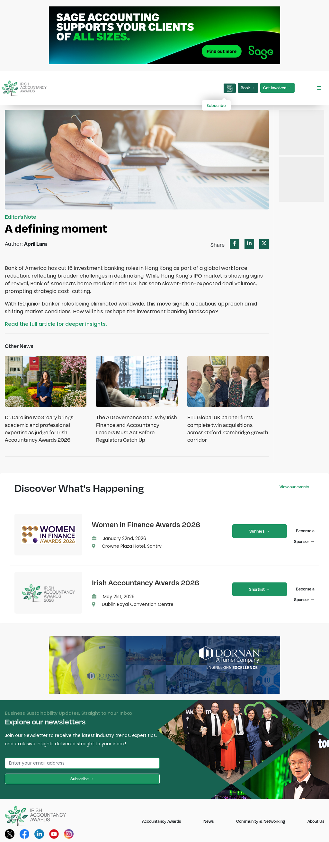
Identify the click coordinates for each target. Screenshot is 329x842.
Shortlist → (259, 589)
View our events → (297, 486)
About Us (315, 821)
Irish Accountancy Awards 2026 (145, 582)
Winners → (259, 531)
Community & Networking (260, 821)
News (208, 821)
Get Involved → (277, 87)
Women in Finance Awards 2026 (146, 524)
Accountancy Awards (161, 821)
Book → (248, 87)
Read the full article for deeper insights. (56, 324)
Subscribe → (82, 778)
